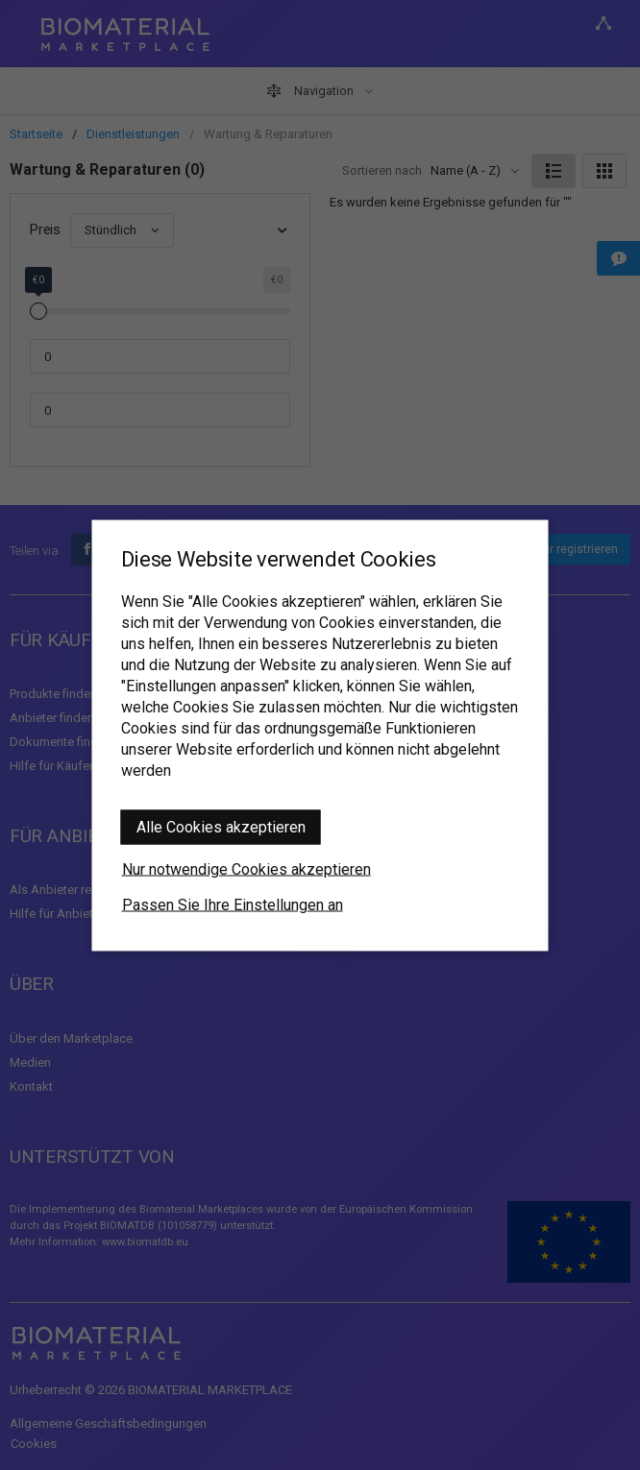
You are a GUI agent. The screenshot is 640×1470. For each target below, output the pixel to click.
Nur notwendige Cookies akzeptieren (246, 868)
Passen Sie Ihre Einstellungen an (232, 904)
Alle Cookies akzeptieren (221, 826)
